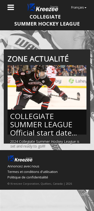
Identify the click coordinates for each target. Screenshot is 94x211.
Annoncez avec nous (23, 166)
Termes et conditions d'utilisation (33, 171)
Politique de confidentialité (28, 177)
